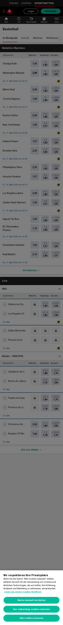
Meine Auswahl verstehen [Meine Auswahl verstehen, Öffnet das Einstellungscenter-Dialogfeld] (31, 600)
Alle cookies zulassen (32, 618)
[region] (31, 597)
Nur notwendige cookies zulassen (31, 609)
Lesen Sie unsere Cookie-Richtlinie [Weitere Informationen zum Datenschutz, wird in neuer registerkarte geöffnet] (22, 592)
